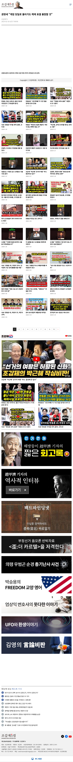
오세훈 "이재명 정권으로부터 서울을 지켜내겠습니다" (11, 243)
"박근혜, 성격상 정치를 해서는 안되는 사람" (61, 126)
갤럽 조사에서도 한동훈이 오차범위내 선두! (60, 290)
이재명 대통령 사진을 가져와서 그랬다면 (18, 700)
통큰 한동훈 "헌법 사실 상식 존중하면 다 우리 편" (12, 290)
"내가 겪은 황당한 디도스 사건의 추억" (60, 266)
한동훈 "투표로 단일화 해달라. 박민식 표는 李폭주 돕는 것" (36, 126)
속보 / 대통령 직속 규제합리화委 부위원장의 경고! (36, 266)
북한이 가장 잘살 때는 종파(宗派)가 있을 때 (18, 707)
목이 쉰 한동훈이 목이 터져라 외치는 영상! (11, 220)
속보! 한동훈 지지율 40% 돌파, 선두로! (11, 126)
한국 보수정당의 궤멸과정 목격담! (36, 312)
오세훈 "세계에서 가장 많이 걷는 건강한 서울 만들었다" (60, 243)
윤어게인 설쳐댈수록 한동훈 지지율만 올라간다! (36, 196)
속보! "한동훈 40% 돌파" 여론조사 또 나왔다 (60, 102)
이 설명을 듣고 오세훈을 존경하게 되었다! (36, 243)
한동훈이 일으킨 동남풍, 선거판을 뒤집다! (60, 196)
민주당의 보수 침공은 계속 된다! (59, 312)
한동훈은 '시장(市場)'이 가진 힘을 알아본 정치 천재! (36, 102)
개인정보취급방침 (6, 741)
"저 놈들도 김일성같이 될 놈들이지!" (16, 721)
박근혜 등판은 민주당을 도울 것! (59, 148)
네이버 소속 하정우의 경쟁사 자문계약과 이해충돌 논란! (22, 714)
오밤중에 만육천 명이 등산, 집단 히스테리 (18, 703)
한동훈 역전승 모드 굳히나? (34, 219)
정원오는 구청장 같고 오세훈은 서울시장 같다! (12, 173)
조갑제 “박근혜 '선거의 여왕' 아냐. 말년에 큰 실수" (36, 173)
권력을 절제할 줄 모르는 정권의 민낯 (16, 711)
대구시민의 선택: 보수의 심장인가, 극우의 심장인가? (21, 692)
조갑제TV (23, 741)
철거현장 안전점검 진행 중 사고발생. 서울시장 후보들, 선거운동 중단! (11, 196)
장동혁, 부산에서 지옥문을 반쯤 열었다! (11, 149)
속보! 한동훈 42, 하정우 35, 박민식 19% (12, 313)
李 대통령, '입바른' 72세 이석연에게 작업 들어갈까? (21, 725)
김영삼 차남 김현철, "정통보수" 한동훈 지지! (36, 290)
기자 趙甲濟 (15, 741)
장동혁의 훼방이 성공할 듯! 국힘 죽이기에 (36, 149)
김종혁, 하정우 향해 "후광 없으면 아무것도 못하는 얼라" (60, 173)
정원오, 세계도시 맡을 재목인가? (60, 219)
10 (54, 329)
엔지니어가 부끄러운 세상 (13, 718)
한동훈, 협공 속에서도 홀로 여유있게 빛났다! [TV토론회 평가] (11, 102)
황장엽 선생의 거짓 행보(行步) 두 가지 (17, 696)
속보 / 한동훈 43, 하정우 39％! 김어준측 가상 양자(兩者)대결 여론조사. (12, 266)
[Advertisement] (36, 670)
